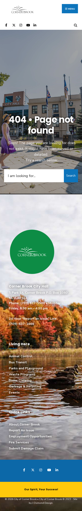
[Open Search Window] (75, 24)
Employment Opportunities (30, 436)
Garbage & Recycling (25, 386)
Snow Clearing (20, 380)
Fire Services (19, 442)
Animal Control (20, 356)
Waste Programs (22, 374)
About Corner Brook (24, 424)
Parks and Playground (26, 368)
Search (71, 176)
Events (14, 392)
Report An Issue (21, 430)
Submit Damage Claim (26, 448)
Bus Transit (18, 362)
